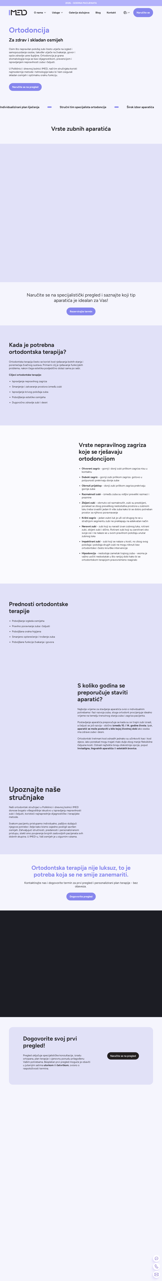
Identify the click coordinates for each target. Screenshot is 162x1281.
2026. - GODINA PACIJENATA (81, 3)
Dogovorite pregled (81, 896)
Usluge (57, 12)
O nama (40, 12)
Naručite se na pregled (25, 86)
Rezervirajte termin (81, 311)
